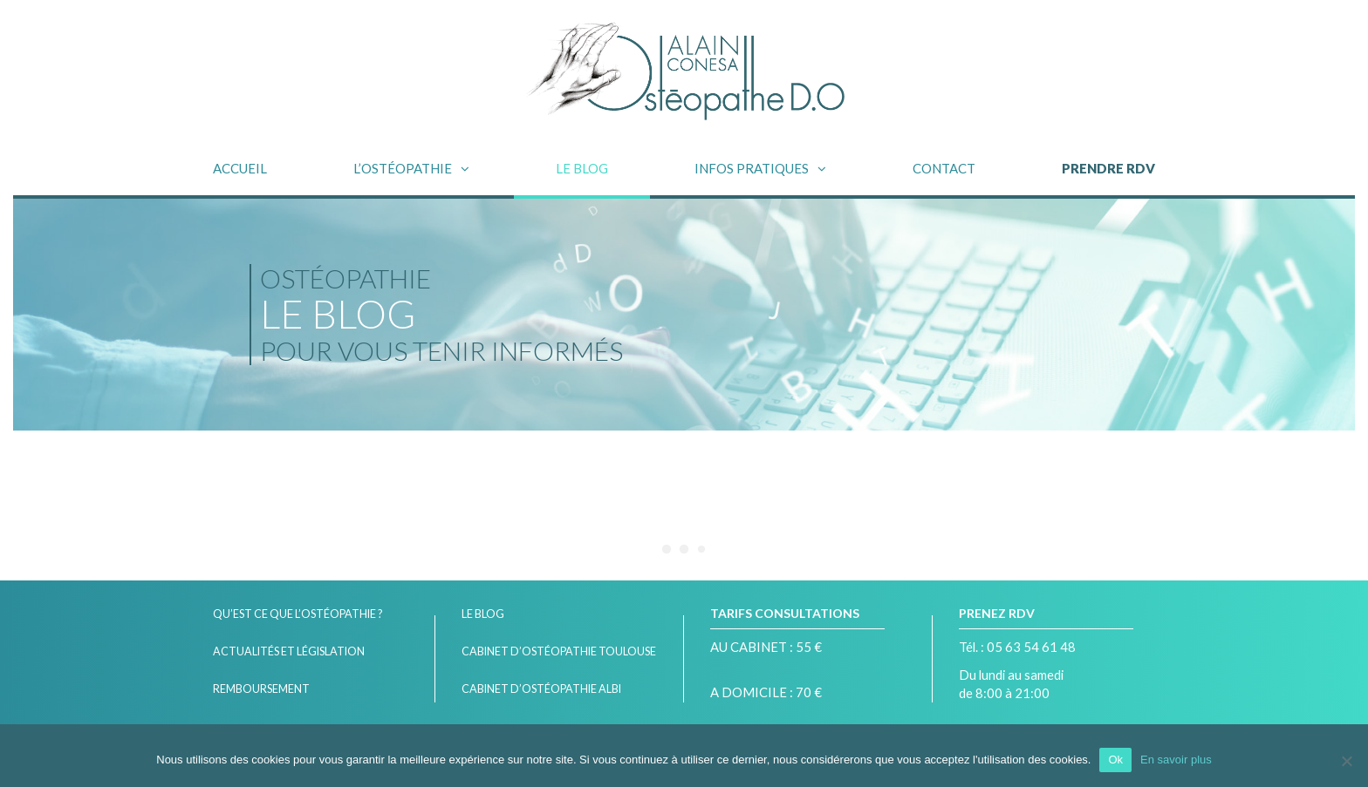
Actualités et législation (289, 651)
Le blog (582, 168)
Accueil (240, 168)
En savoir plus (1176, 759)
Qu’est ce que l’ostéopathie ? (297, 614)
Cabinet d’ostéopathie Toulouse (559, 651)
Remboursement (261, 688)
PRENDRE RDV (1108, 168)
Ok (1115, 759)
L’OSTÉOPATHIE (402, 168)
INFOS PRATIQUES (751, 168)
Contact (944, 168)
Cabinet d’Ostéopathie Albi (541, 688)
